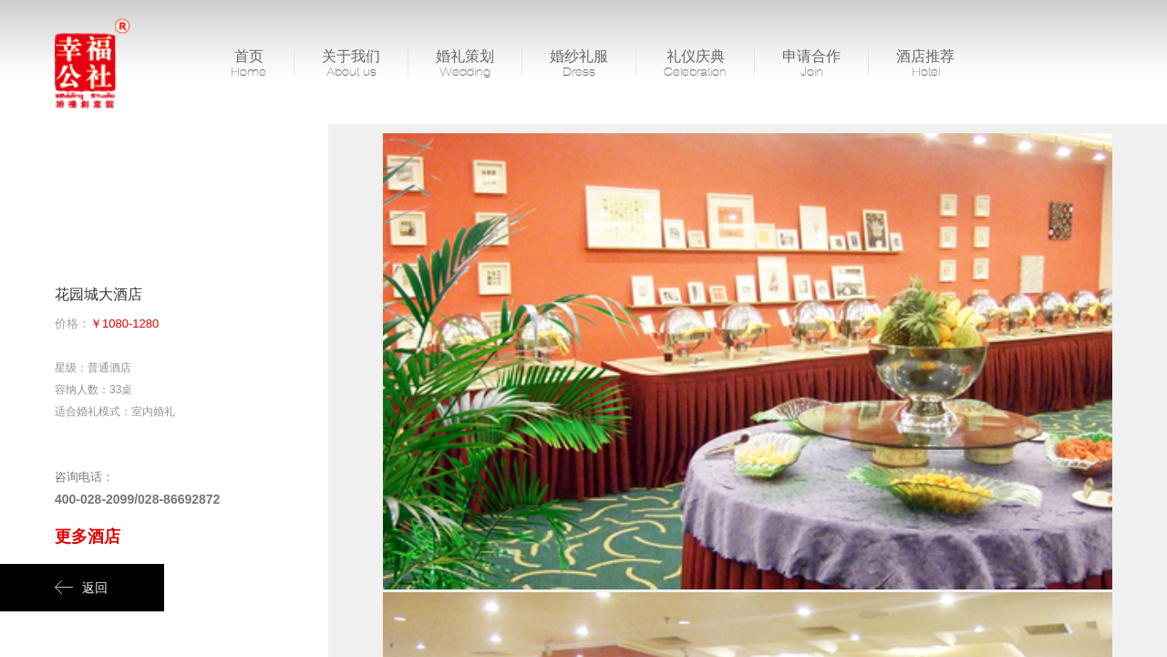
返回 (81, 588)
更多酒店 (87, 536)
